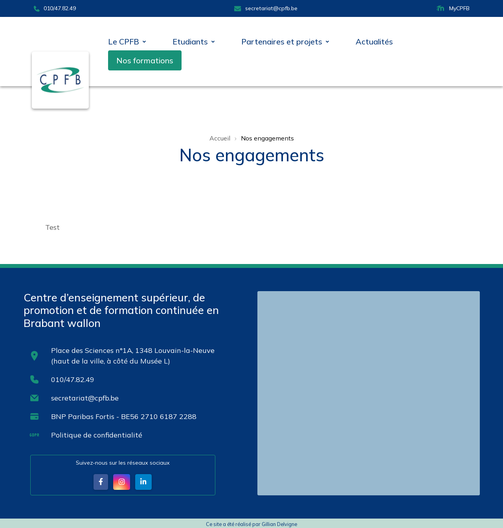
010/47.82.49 (54, 8)
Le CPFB (123, 41)
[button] (100, 482)
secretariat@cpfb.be (265, 8)
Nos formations (144, 60)
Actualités (374, 41)
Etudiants (190, 41)
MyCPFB (452, 8)
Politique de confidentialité (96, 434)
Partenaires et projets (281, 41)
